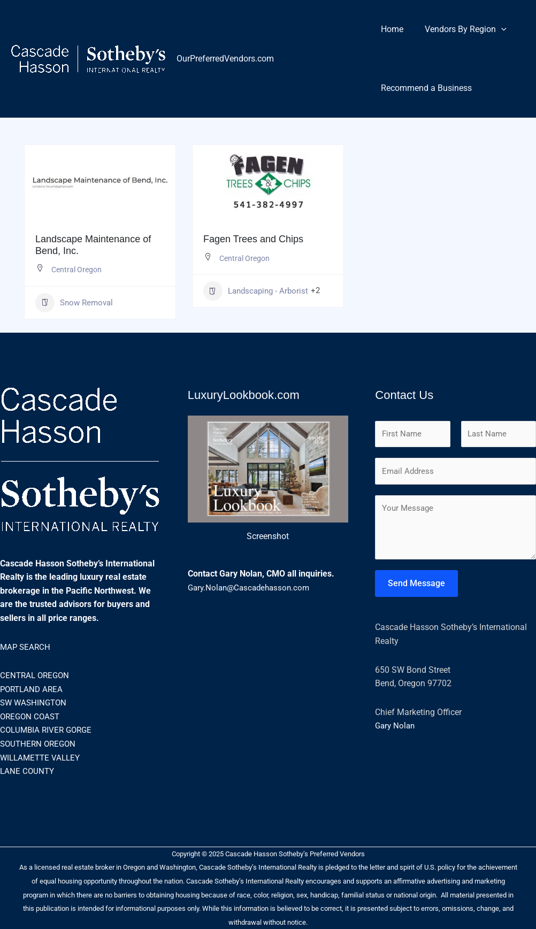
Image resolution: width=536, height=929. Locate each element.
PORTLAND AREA (33, 689)
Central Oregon (76, 269)
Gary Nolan (396, 728)
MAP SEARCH (26, 647)
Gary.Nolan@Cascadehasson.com (252, 587)
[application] (494, 29)
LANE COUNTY (28, 771)
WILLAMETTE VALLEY (42, 758)
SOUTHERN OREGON (40, 744)
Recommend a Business (424, 88)
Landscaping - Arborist (255, 291)
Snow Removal (74, 302)
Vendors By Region (459, 29)
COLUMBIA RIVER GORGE (48, 730)
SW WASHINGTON (35, 702)
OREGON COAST (31, 716)
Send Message (416, 585)
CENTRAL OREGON (36, 675)
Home (390, 29)
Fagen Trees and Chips (253, 239)
